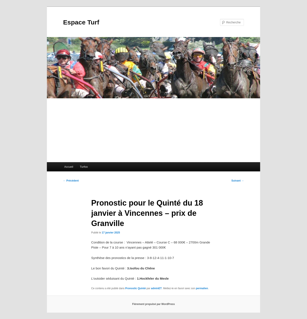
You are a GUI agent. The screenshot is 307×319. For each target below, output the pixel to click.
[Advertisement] (153, 130)
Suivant (237, 180)
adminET (156, 288)
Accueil (68, 166)
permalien (202, 288)
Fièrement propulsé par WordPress (153, 304)
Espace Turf (81, 22)
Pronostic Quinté (135, 288)
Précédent (71, 180)
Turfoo (84, 166)
